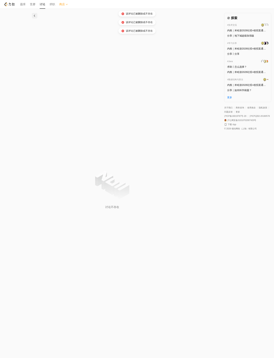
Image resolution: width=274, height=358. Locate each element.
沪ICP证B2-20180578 (260, 116)
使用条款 (251, 107)
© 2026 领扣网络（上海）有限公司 (240, 128)
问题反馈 (228, 112)
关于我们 (228, 107)
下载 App (232, 124)
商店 (63, 4)
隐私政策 (263, 107)
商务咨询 (240, 107)
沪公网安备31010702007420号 (241, 120)
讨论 (42, 4)
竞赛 (32, 4)
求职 (52, 4)
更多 (238, 112)
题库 (23, 4)
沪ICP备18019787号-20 (235, 116)
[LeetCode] (9, 4)
